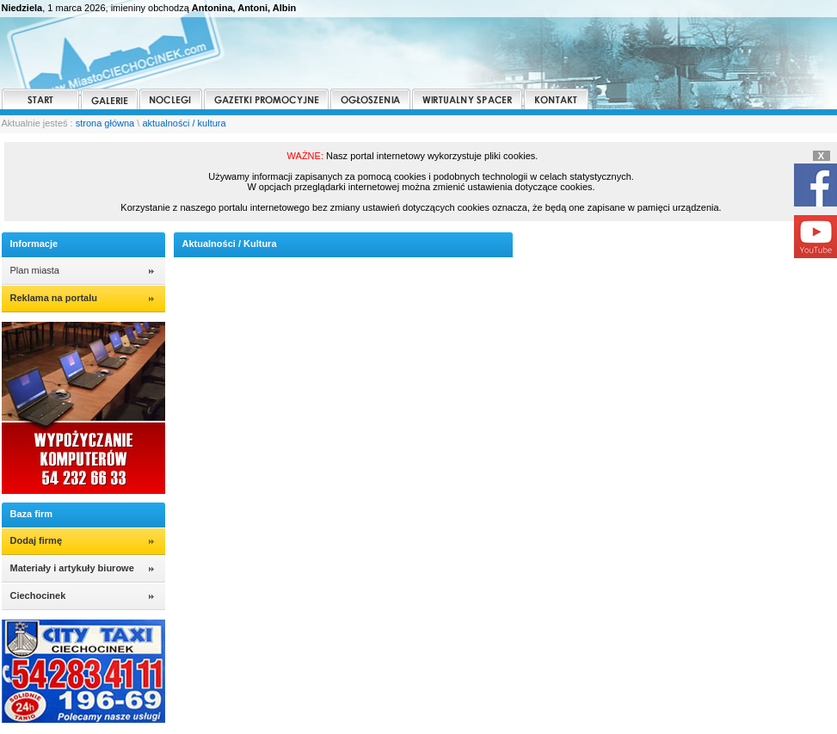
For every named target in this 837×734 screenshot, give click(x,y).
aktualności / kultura (183, 123)
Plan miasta (34, 270)
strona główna (105, 123)
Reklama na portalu (53, 298)
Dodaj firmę (36, 540)
